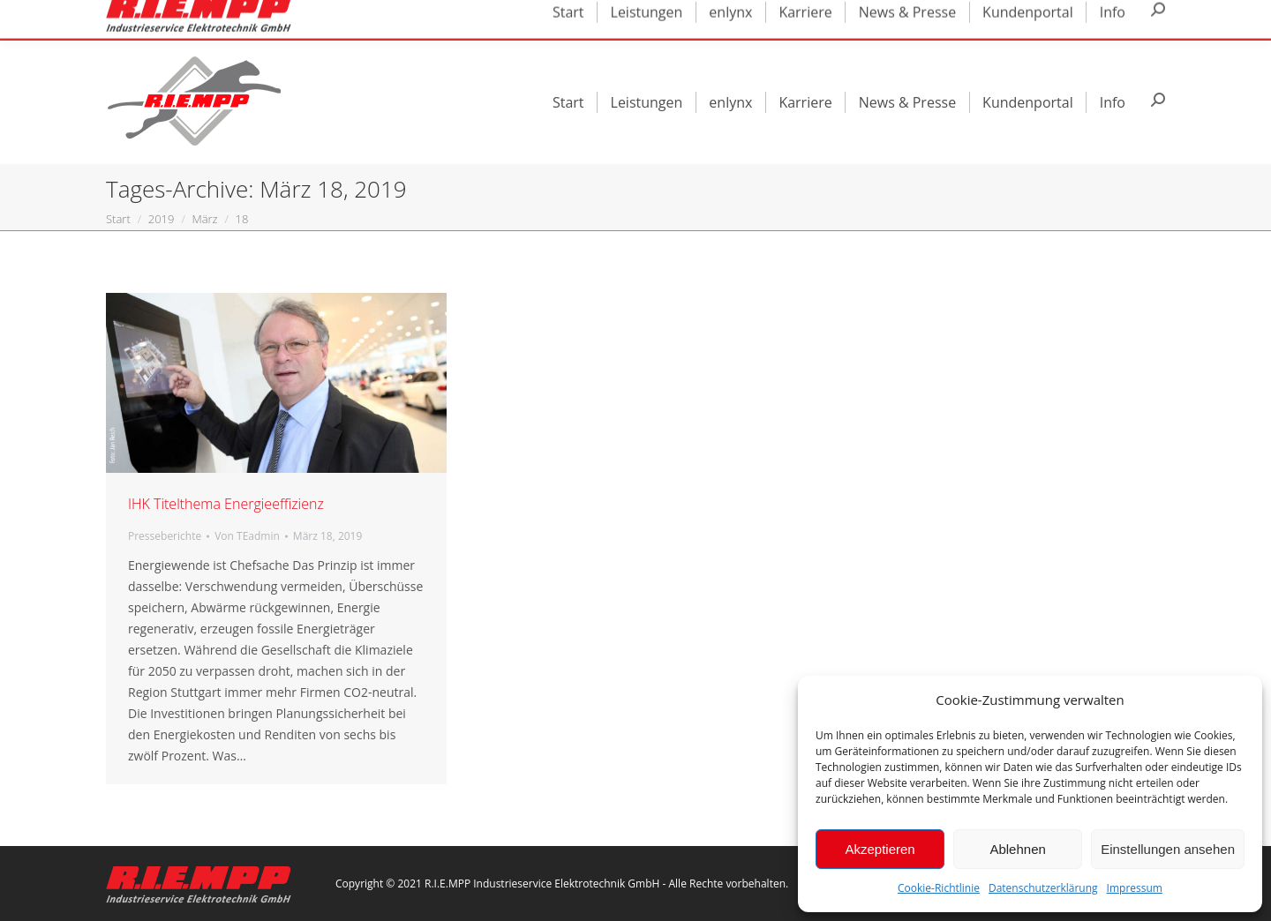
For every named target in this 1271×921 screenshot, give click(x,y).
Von (247, 535)
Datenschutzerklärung (1043, 887)
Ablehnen (1017, 849)
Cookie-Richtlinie (939, 887)
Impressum (1134, 887)
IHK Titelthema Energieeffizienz (226, 503)
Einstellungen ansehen (1168, 849)
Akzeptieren (879, 849)
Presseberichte (164, 535)
